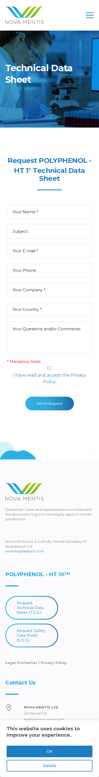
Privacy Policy (54, 663)
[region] (49, 748)
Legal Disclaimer (21, 663)
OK (50, 751)
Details (49, 765)
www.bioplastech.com (24, 551)
